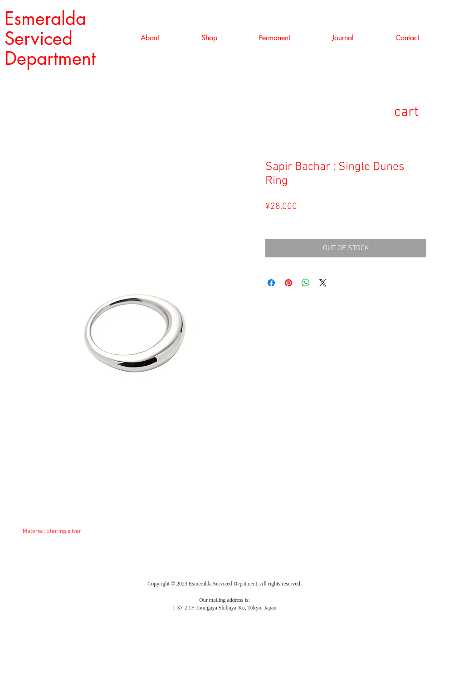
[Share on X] (322, 282)
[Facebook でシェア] (271, 282)
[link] (421, 111)
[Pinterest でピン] (288, 282)
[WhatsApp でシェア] (305, 282)
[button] (209, 38)
